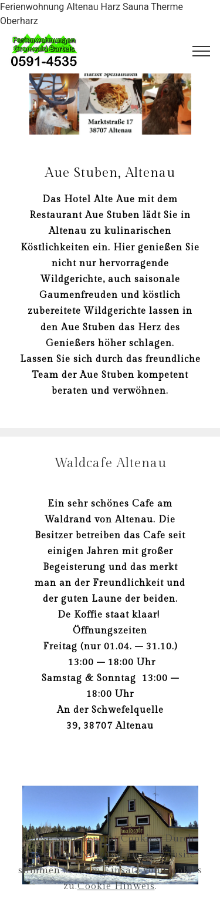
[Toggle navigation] (201, 51)
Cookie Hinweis (116, 895)
